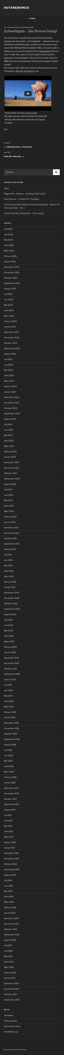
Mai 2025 (8, 305)
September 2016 (12, 869)
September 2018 (12, 739)
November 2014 (11, 989)
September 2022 (12, 479)
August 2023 (10, 419)
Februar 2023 (10, 451)
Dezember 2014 (11, 983)
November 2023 (11, 403)
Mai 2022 (8, 500)
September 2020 (12, 609)
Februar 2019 (10, 712)
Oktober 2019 (10, 669)
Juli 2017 (8, 815)
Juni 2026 (8, 234)
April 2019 (9, 701)
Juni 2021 (8, 560)
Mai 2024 (8, 370)
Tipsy (6, 188)
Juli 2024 (8, 359)
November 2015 (11, 924)
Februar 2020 (10, 647)
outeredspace (16, 7)
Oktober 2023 (10, 408)
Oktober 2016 (10, 864)
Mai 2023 (8, 435)
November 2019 (11, 663)
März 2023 (9, 446)
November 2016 (11, 858)
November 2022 (11, 468)
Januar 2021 (9, 587)
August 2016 (10, 875)
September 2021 (12, 544)
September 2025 (12, 283)
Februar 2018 (10, 777)
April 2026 (9, 245)
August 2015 (10, 940)
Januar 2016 (9, 913)
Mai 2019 (8, 696)
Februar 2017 (10, 842)
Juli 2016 (8, 880)
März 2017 (9, 837)
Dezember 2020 (11, 592)
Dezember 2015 (11, 918)
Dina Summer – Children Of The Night (21, 199)
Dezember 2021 (11, 527)
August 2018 (10, 744)
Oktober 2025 (10, 278)
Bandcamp (44, 51)
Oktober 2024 (10, 343)
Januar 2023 (10, 457)
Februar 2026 (10, 256)
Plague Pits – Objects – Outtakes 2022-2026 (24, 194)
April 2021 (8, 571)
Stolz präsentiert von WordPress (15, 1049)
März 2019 (9, 707)
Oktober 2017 (10, 799)
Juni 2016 (8, 886)
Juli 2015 (8, 945)
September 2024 (12, 348)
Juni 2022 (8, 495)
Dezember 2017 (11, 788)
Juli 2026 (8, 229)
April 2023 (9, 441)
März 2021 (9, 576)
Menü (32, 18)
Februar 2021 (10, 582)
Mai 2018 (8, 761)
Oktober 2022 (10, 473)
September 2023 (12, 413)
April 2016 (9, 896)
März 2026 (9, 251)
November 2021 (11, 533)
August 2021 (10, 549)
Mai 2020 (8, 630)
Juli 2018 (8, 750)
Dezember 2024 (11, 332)
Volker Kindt (28, 27)
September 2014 (12, 1000)
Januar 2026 (10, 261)
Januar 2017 (9, 848)
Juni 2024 (8, 365)
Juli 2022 (8, 489)
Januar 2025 (10, 326)
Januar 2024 (10, 392)
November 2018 (11, 728)
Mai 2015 (8, 956)
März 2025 (9, 316)
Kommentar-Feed (12, 1026)
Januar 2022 (10, 522)
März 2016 (9, 902)
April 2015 (9, 962)
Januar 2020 (10, 652)
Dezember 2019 (11, 658)
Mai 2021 (8, 565)
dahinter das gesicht (25, 71)
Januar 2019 (9, 717)
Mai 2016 (8, 891)
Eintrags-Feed (10, 1021)
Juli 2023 (8, 424)
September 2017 (12, 804)
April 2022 (9, 506)
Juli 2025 (8, 294)
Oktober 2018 (10, 734)
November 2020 (11, 598)
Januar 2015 (9, 978)
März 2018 (9, 772)
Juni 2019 (8, 690)
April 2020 (9, 636)
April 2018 (9, 766)
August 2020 (10, 614)
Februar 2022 (10, 517)
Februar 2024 (10, 386)
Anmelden (9, 1015)
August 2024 (10, 354)
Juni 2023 (8, 430)
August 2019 (10, 679)
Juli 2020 (8, 620)
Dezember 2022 (11, 462)
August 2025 (10, 289)
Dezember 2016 (11, 853)
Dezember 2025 (11, 267)
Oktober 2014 (10, 994)
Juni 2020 (8, 625)
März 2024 (9, 381)
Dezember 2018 (11, 723)
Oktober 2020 (10, 603)
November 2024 (11, 337)
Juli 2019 (8, 685)
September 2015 (12, 934)
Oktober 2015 (10, 929)
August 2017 (10, 810)
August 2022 (10, 484)
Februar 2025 (10, 321)
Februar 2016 (10, 907)
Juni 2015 (8, 951)
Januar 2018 (9, 782)
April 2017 (8, 831)
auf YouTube (31, 113)
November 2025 (11, 272)
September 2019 (12, 674)
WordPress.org (11, 1032)
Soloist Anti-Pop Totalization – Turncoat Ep (24, 213)
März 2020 (9, 641)
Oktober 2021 (10, 538)
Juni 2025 (8, 299)
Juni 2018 (8, 755)
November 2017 (11, 793)
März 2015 (9, 967)
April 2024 (9, 375)
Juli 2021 (8, 554)
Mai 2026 (8, 240)
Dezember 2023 (11, 397)
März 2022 (9, 511)
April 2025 (9, 310)
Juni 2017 (8, 820)
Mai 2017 (8, 826)
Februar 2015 (10, 972)
